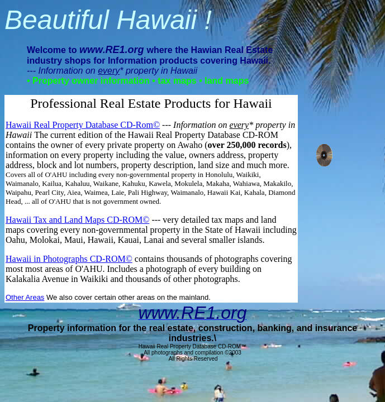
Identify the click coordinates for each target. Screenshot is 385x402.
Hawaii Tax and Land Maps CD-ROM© (77, 219)
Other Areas (25, 297)
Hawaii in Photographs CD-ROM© (69, 259)
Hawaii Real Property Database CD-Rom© (83, 125)
